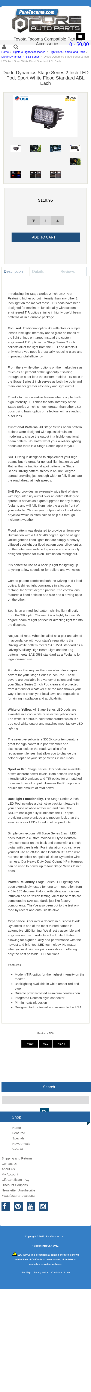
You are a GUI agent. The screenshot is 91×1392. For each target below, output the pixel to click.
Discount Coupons (14, 1185)
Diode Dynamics (11, 56)
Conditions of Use (60, 1272)
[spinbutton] (45, 220)
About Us (8, 1169)
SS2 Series (33, 56)
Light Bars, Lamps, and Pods (67, 51)
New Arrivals (21, 1143)
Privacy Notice (40, 1272)
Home (5, 51)
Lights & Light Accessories (29, 51)
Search (49, 1087)
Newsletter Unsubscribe (18, 1190)
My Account (9, 1174)
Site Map (25, 1272)
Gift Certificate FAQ (15, 1179)
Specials (18, 1138)
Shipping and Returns (16, 1158)
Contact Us (9, 1163)
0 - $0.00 (79, 44)
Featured (18, 1133)
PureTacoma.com (55, 1236)
